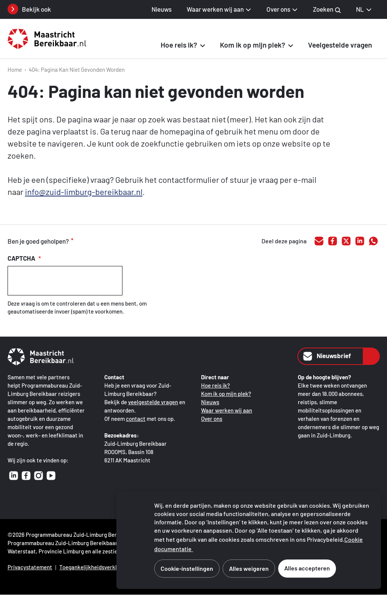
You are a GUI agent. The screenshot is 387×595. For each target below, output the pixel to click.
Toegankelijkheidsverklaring (94, 567)
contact (136, 418)
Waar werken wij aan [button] (215, 9)
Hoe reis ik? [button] (179, 44)
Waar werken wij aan (226, 410)
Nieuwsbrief (326, 356)
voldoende (105, 241)
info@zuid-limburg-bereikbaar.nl (83, 191)
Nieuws (162, 9)
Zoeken (327, 9)
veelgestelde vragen (153, 402)
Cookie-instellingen (187, 568)
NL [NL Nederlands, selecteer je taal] (364, 9)
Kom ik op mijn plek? (226, 393)
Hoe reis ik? (215, 385)
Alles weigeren (249, 568)
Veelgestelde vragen (340, 44)
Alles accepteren (307, 568)
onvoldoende (121, 241)
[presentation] (65, 280)
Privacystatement (30, 567)
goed (89, 241)
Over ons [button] (278, 9)
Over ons (211, 418)
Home (15, 69)
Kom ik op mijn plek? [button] (252, 44)
